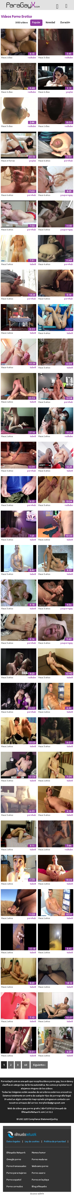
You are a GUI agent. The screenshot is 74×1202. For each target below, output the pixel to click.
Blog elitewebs (39, 1186)
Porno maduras (39, 1159)
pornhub (68, 160)
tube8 (33, 264)
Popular (36, 22)
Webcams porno (40, 1166)
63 (25, 1065)
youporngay (66, 195)
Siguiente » (39, 1065)
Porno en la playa (40, 1179)
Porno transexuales (16, 1166)
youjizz (69, 92)
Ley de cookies (32, 1141)
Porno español (14, 1179)
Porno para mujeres (16, 1173)
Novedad (50, 22)
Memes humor (39, 1152)
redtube (32, 57)
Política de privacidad (55, 1141)
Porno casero (38, 1173)
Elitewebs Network (16, 1152)
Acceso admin (37, 1193)
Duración (65, 22)
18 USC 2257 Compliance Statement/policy (37, 1119)
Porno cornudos (15, 1186)
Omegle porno (14, 1159)
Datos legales (13, 1141)
